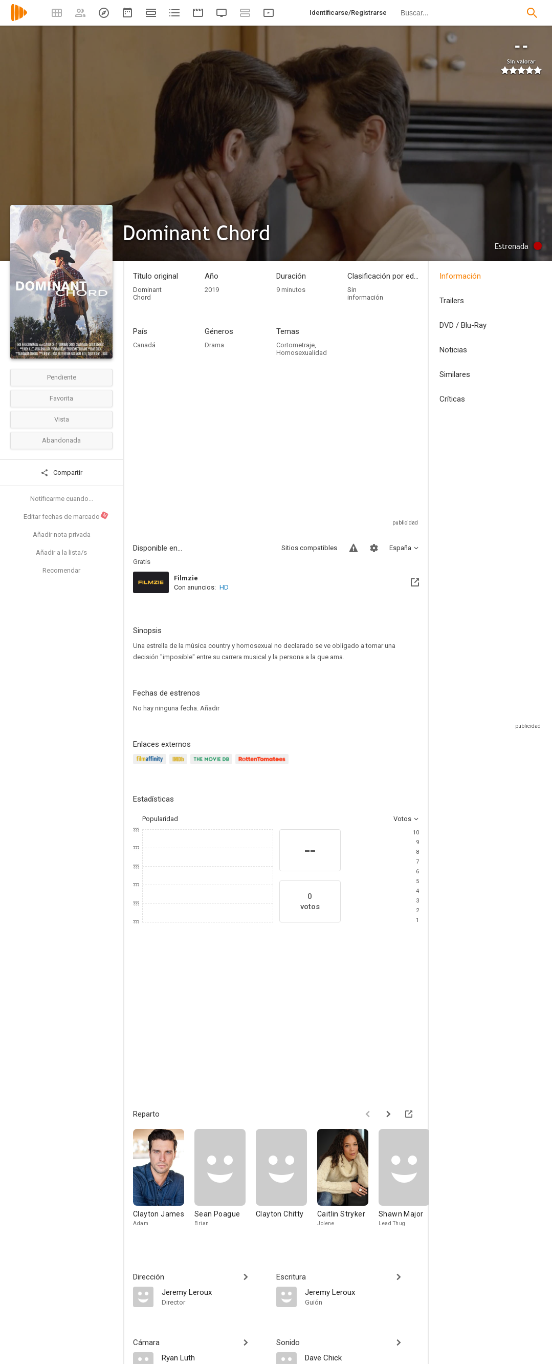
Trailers (451, 300)
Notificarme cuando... (61, 498)
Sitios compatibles (309, 548)
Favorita (61, 398)
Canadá (144, 345)
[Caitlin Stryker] (348, 1183)
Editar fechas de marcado (66, 515)
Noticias (453, 349)
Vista (61, 419)
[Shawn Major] (409, 1183)
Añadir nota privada (62, 534)
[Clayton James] (163, 1183)
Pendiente (61, 377)
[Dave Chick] (362, 1357)
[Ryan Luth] (214, 1357)
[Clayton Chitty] (286, 1183)
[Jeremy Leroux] (214, 1292)
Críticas (452, 399)
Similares (454, 374)
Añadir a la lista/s (61, 552)
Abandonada (61, 440)
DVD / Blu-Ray (463, 325)
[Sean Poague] (225, 1183)
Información (460, 276)
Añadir (209, 708)
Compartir (61, 473)
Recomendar (61, 570)
